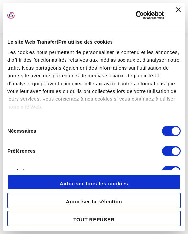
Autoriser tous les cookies (94, 183)
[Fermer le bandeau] (178, 15)
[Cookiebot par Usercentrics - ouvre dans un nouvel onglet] (135, 15)
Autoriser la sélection (94, 201)
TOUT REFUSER (94, 219)
